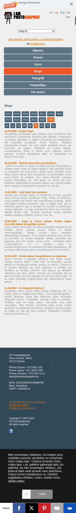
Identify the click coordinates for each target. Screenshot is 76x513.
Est (68, 12)
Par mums (38, 92)
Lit (51, 12)
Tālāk (42, 493)
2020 (17, 113)
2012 (25, 119)
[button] (38, 4)
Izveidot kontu (37, 43)
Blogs (38, 71)
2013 (17, 119)
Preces (38, 57)
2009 (51, 119)
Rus (68, 17)
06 (30, 125)
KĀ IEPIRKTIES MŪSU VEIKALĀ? (27, 402)
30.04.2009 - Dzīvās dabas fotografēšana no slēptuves (36, 256)
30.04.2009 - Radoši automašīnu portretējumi (30, 163)
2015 (59, 113)
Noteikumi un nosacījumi (22, 408)
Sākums (38, 50)
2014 (8, 119)
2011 (34, 119)
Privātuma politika (18, 405)
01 (53, 125)
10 (18, 125)
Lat (56, 12)
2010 (42, 119)
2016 (51, 113)
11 (12, 125)
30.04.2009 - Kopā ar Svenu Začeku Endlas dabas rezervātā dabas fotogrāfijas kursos (38, 223)
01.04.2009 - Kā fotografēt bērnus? (24, 288)
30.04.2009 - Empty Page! (19, 131)
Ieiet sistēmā (15, 39)
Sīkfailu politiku (16, 481)
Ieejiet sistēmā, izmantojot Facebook (43, 39)
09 (24, 125)
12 (7, 125)
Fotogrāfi (38, 78)
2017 (42, 113)
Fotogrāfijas (38, 85)
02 (47, 125)
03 (42, 125)
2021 (8, 113)
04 (36, 125)
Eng (62, 12)
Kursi (38, 64)
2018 (34, 113)
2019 (25, 113)
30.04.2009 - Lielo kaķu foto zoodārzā (26, 192)
